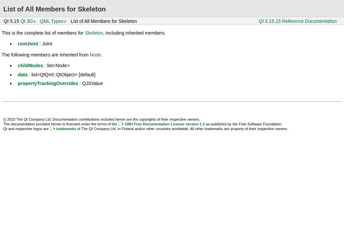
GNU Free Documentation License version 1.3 (165, 124)
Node (95, 54)
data (23, 74)
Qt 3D (26, 21)
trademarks (66, 129)
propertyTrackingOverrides (48, 83)
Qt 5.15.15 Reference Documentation (298, 21)
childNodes (30, 65)
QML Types (52, 21)
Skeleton (94, 33)
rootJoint (28, 43)
